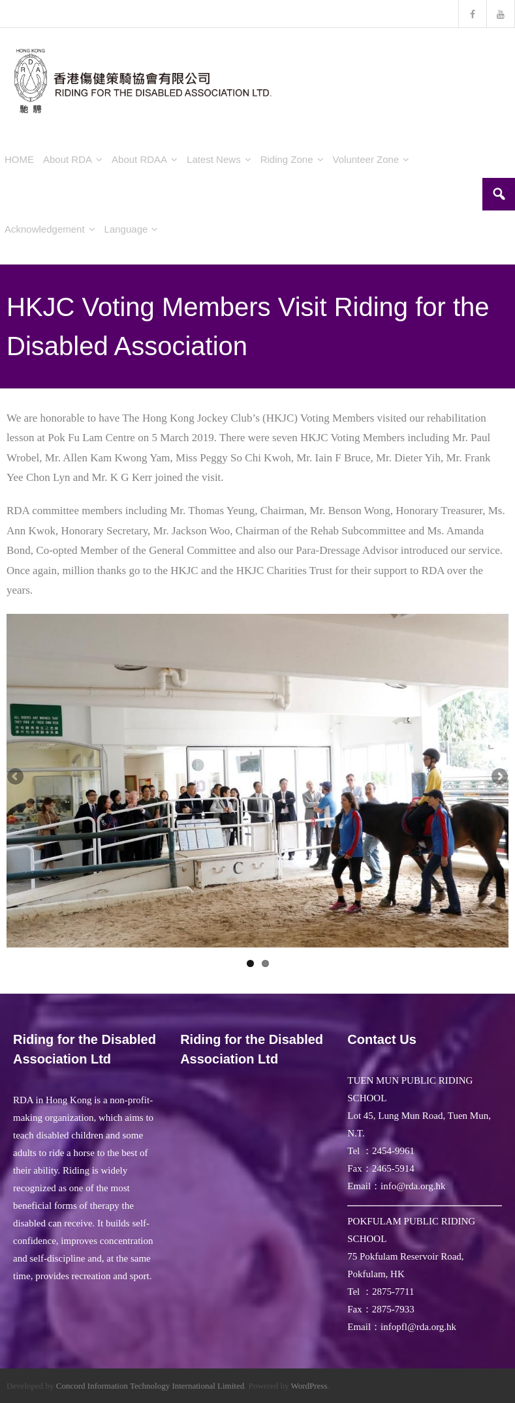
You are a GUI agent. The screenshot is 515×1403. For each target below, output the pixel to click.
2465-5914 (393, 1168)
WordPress (308, 1386)
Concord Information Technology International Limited (150, 1386)
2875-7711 (393, 1291)
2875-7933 (393, 1309)
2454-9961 (393, 1151)
